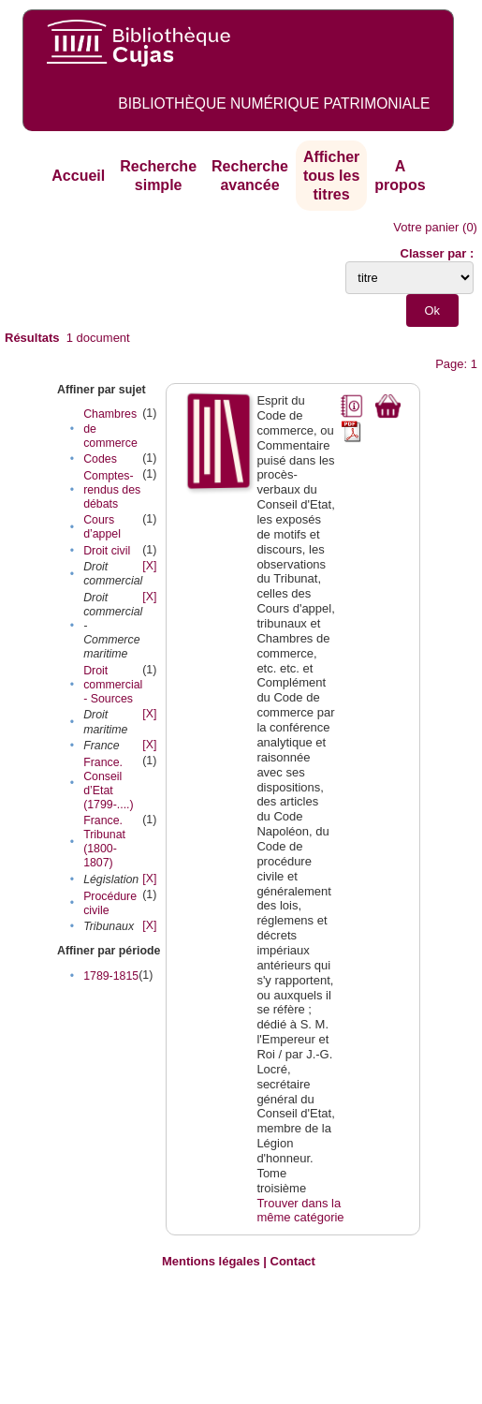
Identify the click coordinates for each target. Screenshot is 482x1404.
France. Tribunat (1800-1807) (104, 841)
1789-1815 (111, 976)
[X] (149, 565)
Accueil (78, 176)
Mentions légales (211, 1261)
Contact (292, 1261)
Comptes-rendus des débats (111, 489)
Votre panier (426, 227)
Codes (100, 459)
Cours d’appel (102, 526)
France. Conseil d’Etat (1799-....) (108, 783)
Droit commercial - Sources (112, 684)
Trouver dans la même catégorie (299, 1210)
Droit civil (106, 550)
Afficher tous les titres (331, 175)
